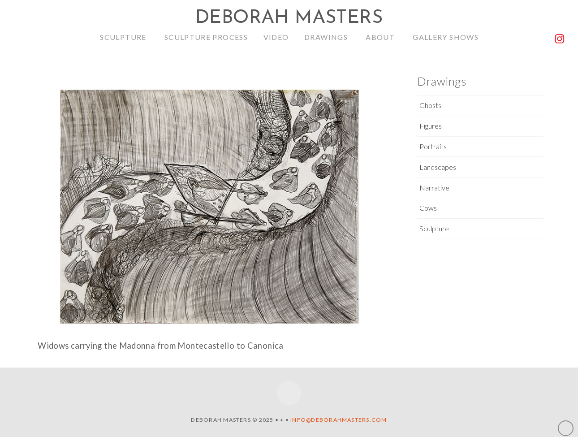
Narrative (434, 187)
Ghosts (430, 105)
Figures (430, 125)
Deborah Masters (289, 18)
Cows (428, 207)
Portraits (433, 146)
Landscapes (437, 167)
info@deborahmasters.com (338, 419)
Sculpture (434, 228)
